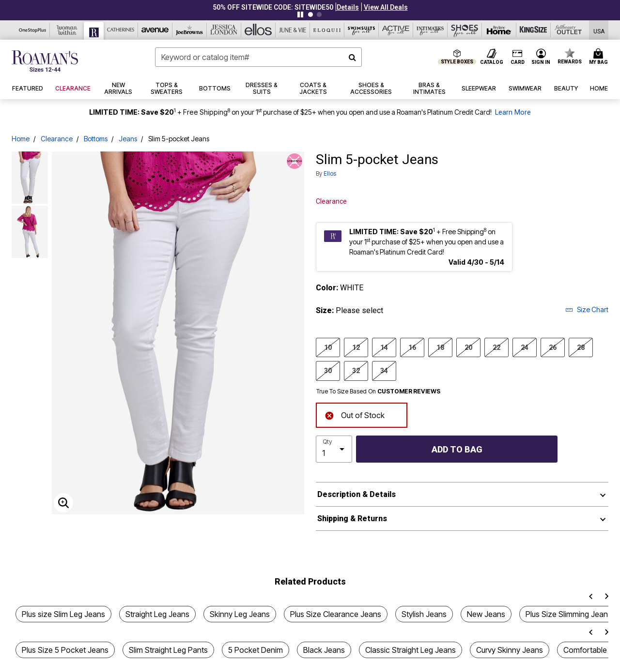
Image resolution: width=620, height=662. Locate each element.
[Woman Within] (67, 30)
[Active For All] (396, 30)
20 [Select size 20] (468, 347)
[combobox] (258, 57)
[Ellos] (258, 30)
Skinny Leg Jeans (240, 614)
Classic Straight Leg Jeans (410, 650)
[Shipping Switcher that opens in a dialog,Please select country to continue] (599, 30)
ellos (330, 173)
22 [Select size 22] (496, 347)
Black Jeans (324, 650)
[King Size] (533, 30)
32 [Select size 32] (356, 370)
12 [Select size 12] (356, 347)
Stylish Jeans (424, 614)
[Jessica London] (224, 30)
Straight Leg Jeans (157, 614)
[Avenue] (155, 30)
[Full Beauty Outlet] (568, 30)
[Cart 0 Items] (600, 57)
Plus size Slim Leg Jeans (63, 614)
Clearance (57, 139)
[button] (348, 7)
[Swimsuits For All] (361, 30)
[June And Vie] (293, 30)
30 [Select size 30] (328, 370)
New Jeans (486, 614)
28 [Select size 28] (581, 347)
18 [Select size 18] (440, 347)
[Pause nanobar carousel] (300, 14)
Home (21, 139)
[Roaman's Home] (45, 61)
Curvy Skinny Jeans (509, 650)
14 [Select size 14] (384, 347)
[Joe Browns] (189, 30)
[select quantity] (334, 449)
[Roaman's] (94, 31)
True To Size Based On (378, 391)
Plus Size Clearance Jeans (335, 614)
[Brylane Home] (499, 30)
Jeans (128, 139)
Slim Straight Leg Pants (168, 650)
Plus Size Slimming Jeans (569, 614)
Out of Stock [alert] (355, 414)
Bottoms (96, 139)
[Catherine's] (121, 30)
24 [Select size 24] (524, 347)
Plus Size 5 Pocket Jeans (65, 650)
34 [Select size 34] (384, 370)
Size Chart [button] (586, 309)
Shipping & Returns (352, 518)
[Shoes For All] (465, 30)
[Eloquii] (327, 30)
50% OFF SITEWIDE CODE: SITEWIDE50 (273, 7)
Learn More (513, 112)
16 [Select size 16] (412, 347)
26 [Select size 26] (553, 347)
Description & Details (356, 494)
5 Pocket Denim (255, 650)
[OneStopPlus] (33, 30)
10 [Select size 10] (328, 347)
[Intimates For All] (430, 30)
